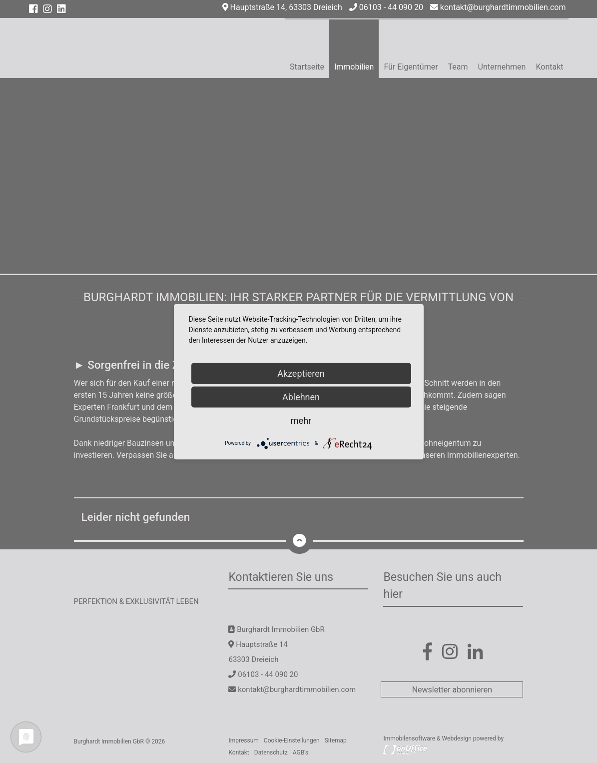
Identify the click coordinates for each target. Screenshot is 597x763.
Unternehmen (502, 67)
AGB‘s (301, 752)
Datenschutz (271, 752)
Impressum (243, 740)
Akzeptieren (301, 373)
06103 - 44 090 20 (386, 7)
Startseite (307, 67)
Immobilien (354, 67)
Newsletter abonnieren (452, 689)
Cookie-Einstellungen (292, 740)
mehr (301, 420)
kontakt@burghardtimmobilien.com (498, 7)
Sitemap (336, 740)
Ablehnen (301, 396)
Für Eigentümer (411, 67)
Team (458, 67)
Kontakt (549, 67)
